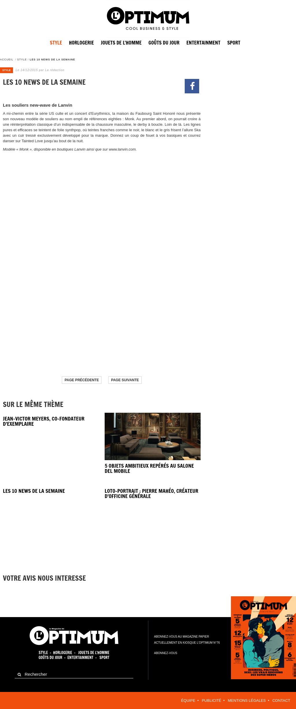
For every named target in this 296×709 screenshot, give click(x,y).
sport (233, 42)
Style (56, 42)
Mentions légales (247, 700)
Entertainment (80, 657)
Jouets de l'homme (121, 42)
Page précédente (81, 380)
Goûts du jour (164, 42)
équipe (188, 700)
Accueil (6, 59)
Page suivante (125, 380)
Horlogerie (81, 42)
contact (281, 700)
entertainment (203, 42)
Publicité (211, 700)
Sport (104, 657)
